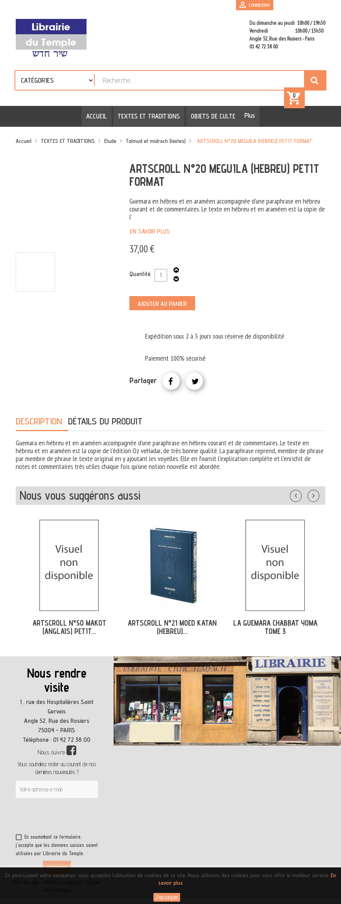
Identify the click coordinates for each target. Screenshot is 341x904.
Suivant (318, 494)
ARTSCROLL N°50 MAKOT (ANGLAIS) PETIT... (69, 627)
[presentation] (91, 817)
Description (39, 422)
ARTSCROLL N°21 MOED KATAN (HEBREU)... (172, 627)
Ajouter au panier (162, 304)
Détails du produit (105, 422)
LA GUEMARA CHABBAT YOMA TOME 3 (275, 627)
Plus (247, 116)
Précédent (303, 494)
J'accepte (167, 897)
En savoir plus (150, 231)
